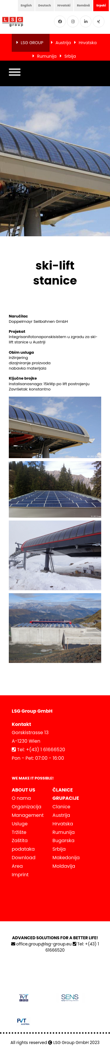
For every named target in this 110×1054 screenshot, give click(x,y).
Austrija (63, 43)
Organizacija (26, 806)
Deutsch (44, 5)
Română (83, 5)
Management (28, 815)
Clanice (61, 806)
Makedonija (66, 857)
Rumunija (47, 56)
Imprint (20, 874)
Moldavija (64, 866)
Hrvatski (64, 5)
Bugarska (64, 840)
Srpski (101, 5)
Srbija (70, 56)
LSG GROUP (32, 43)
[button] (14, 73)
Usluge (20, 823)
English (26, 5)
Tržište (19, 832)
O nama (21, 798)
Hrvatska (88, 43)
